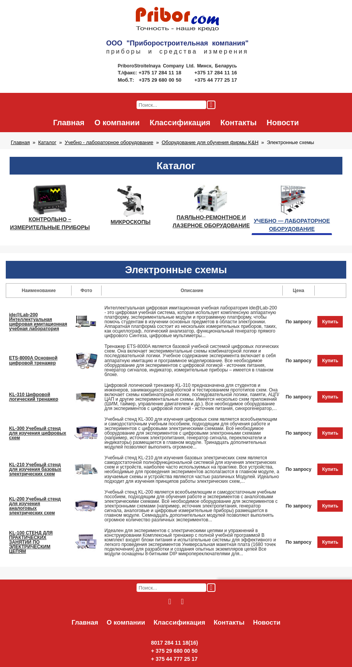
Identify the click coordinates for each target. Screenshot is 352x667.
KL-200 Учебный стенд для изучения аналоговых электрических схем (35, 506)
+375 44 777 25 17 (215, 80)
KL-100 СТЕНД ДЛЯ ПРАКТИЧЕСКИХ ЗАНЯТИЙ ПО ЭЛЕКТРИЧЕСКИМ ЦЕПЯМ (31, 542)
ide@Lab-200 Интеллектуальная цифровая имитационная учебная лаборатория (38, 321)
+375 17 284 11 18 (160, 73)
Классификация (180, 122)
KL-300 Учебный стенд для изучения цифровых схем (38, 433)
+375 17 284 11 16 (215, 73)
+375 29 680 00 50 (161, 80)
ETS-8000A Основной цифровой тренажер (33, 360)
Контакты (238, 122)
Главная (68, 122)
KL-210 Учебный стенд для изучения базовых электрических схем (35, 469)
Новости (283, 122)
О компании (116, 122)
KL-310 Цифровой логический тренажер (33, 397)
